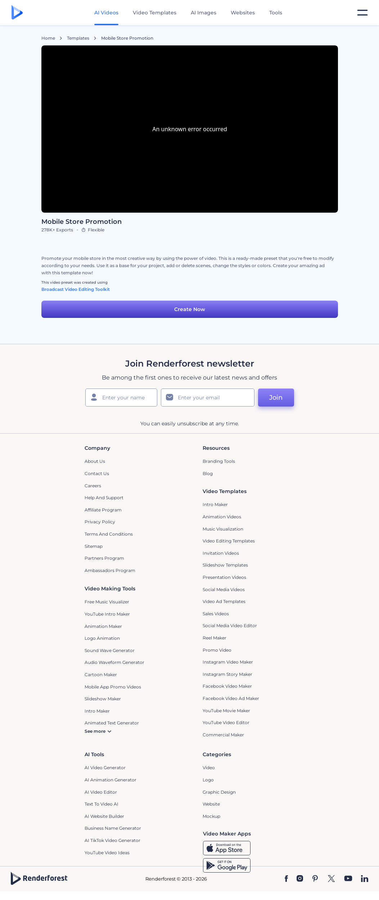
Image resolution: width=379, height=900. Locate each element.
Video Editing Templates (229, 541)
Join (276, 398)
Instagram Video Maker (228, 662)
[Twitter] (331, 879)
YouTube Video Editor (226, 722)
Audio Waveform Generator (114, 662)
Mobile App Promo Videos (113, 687)
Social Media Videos (224, 589)
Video (209, 767)
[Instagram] (300, 879)
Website (211, 804)
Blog (208, 473)
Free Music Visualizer (107, 601)
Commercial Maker (223, 734)
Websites (243, 12)
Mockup (211, 816)
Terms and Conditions (109, 534)
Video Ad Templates (224, 601)
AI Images (203, 12)
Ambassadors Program (110, 570)
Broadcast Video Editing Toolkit (75, 289)
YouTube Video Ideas (107, 852)
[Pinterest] (315, 879)
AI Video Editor (101, 792)
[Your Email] (207, 398)
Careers (93, 485)
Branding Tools (219, 461)
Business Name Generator (113, 828)
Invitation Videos (221, 553)
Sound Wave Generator (110, 650)
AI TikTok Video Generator (112, 840)
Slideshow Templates (225, 565)
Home (48, 38)
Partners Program (104, 558)
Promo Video (217, 650)
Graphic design (219, 792)
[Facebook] (286, 879)
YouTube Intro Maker (107, 614)
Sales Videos (216, 613)
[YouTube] (348, 879)
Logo (208, 779)
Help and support (104, 497)
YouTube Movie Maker (226, 710)
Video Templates (154, 12)
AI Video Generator (105, 767)
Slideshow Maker (103, 698)
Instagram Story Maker (227, 674)
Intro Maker (215, 504)
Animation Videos (222, 516)
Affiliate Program (103, 510)
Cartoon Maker (101, 674)
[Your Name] (121, 398)
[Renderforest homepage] (17, 13)
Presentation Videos (224, 577)
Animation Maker (103, 626)
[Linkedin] (364, 879)
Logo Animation (102, 638)
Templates (78, 38)
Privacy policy (100, 521)
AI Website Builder (104, 816)
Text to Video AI (101, 804)
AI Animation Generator (110, 779)
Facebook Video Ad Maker (231, 698)
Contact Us (97, 473)
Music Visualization (223, 529)
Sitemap (94, 546)
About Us (95, 461)
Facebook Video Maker (227, 686)
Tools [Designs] (275, 12)
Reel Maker (214, 637)
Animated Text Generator (112, 723)
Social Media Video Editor (230, 625)
